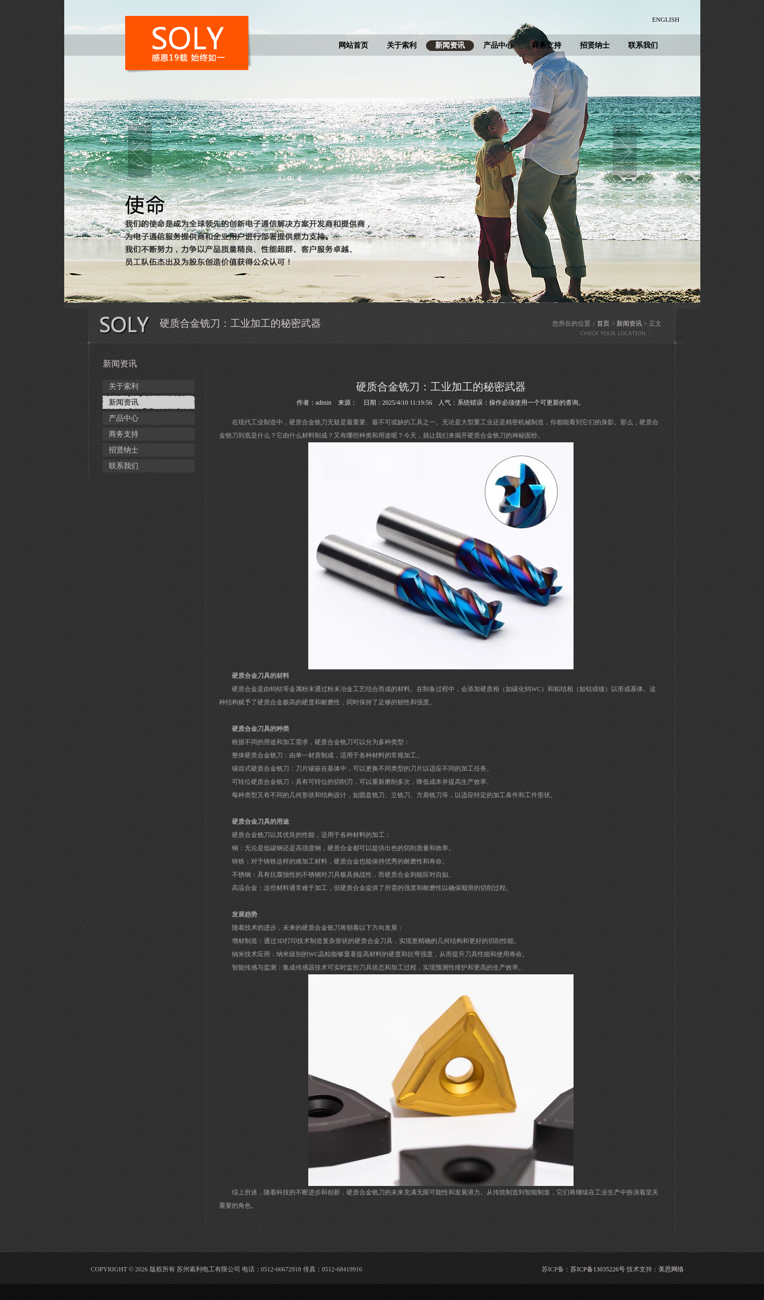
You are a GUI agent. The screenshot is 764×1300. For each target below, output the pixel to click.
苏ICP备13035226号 (597, 1269)
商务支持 (546, 45)
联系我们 (643, 45)
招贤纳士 (595, 45)
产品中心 (498, 45)
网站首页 (353, 45)
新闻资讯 (450, 45)
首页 (603, 323)
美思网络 (671, 1269)
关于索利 (401, 45)
